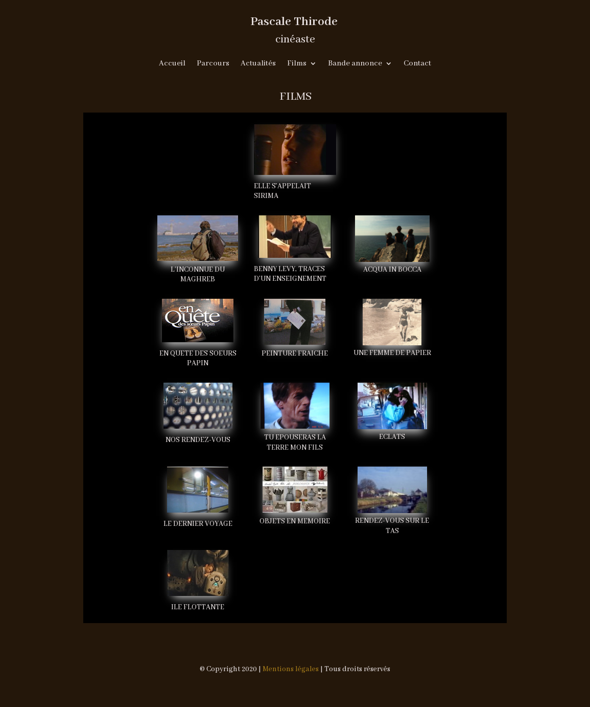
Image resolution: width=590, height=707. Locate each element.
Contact (417, 64)
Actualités (258, 64)
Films (296, 64)
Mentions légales (291, 669)
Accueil (172, 64)
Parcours (213, 64)
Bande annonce (355, 64)
